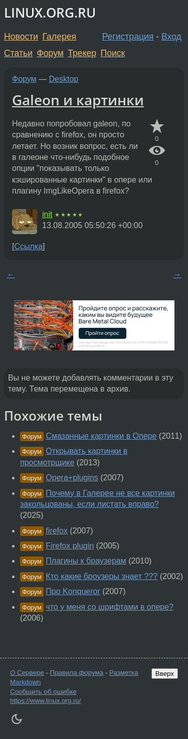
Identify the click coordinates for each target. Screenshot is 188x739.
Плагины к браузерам (86, 561)
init (47, 214)
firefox (57, 530)
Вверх (164, 673)
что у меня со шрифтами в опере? (109, 607)
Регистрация (128, 37)
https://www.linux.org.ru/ (45, 700)
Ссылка (28, 246)
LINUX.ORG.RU (50, 13)
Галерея (59, 37)
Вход (171, 37)
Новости (21, 37)
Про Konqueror (73, 591)
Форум (50, 53)
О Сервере (27, 672)
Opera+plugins (72, 477)
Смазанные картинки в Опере (101, 436)
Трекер (82, 53)
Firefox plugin (70, 545)
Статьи (18, 53)
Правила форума (77, 672)
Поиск (113, 53)
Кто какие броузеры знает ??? (101, 576)
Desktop (64, 79)
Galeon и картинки (78, 99)
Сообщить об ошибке (43, 691)
